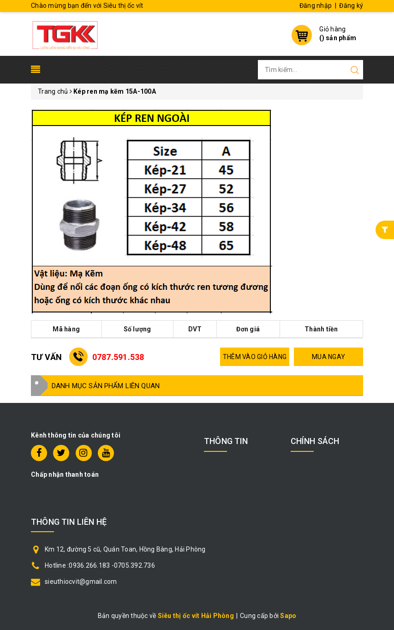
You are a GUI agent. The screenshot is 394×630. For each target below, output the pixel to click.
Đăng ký (351, 5)
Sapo (288, 615)
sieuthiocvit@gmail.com (81, 581)
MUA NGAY (328, 356)
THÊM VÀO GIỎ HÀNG (255, 356)
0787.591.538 (118, 357)
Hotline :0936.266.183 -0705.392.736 (100, 565)
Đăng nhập (315, 5)
